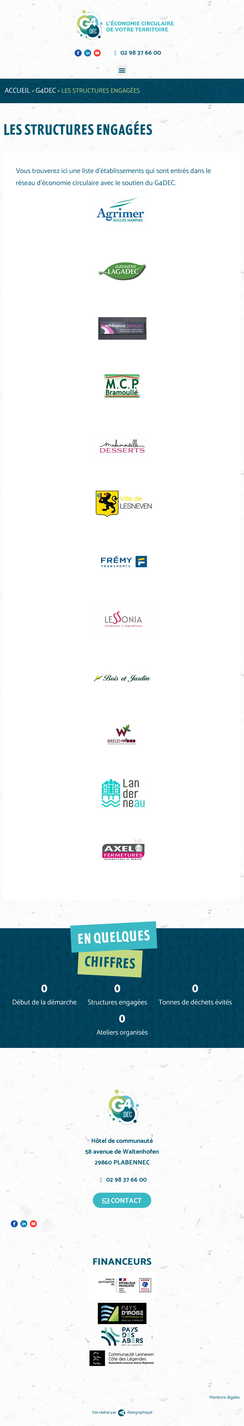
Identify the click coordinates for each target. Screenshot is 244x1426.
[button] (122, 70)
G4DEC (46, 91)
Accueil (17, 91)
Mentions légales (225, 1397)
